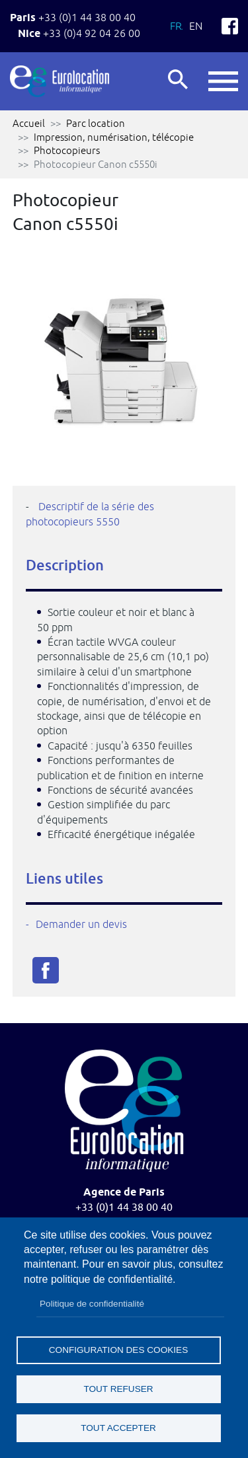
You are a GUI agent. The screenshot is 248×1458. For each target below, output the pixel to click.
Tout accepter (118, 1428)
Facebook (230, 26)
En (195, 26)
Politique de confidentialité (92, 1304)
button (223, 81)
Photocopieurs (67, 150)
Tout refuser (118, 1389)
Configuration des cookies (118, 1350)
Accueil (29, 123)
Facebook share (45, 970)
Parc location (95, 123)
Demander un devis (81, 924)
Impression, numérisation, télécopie (114, 137)
